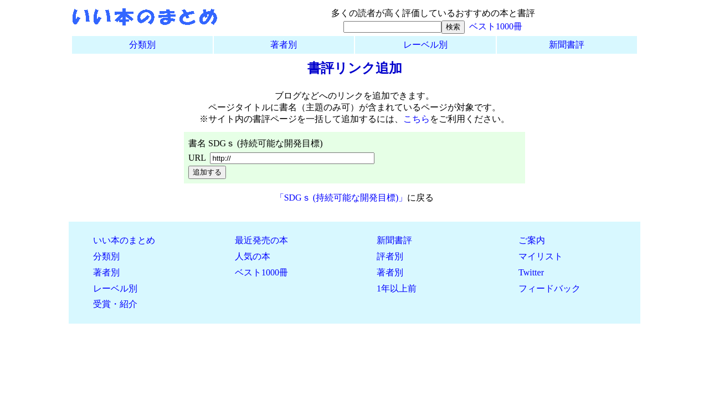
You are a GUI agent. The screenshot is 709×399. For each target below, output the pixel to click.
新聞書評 (566, 44)
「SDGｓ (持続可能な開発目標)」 (341, 197)
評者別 (390, 256)
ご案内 (531, 240)
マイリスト (540, 256)
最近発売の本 (261, 240)
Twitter (531, 272)
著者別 (283, 44)
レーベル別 (425, 44)
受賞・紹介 (115, 304)
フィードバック (549, 288)
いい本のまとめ (124, 240)
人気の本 (252, 256)
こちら (416, 119)
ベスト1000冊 (495, 26)
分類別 (142, 44)
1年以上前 (397, 288)
